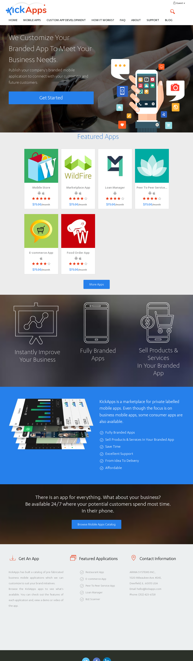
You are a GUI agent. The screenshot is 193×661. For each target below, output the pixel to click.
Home (13, 20)
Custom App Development (66, 20)
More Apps (96, 284)
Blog (169, 20)
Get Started (51, 97)
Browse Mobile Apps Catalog (96, 524)
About (136, 20)
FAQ (122, 20)
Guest (179, 3)
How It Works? (104, 20)
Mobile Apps (32, 20)
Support (153, 20)
